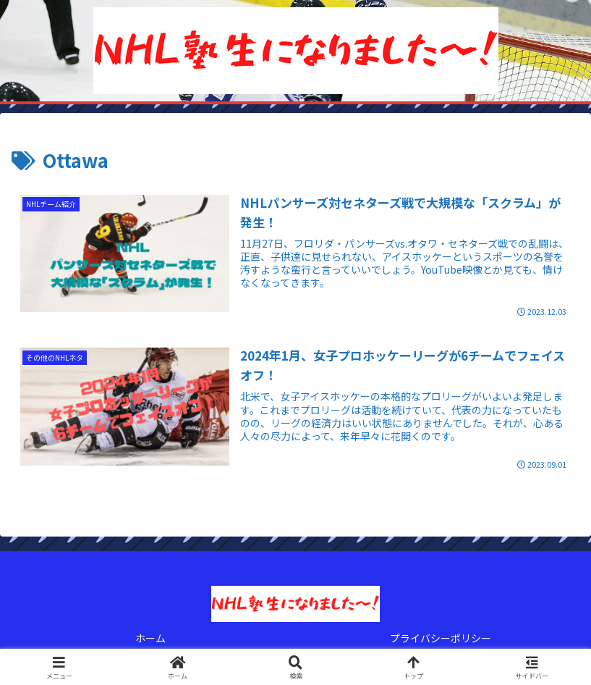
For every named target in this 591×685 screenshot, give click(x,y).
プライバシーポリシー (440, 638)
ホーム (150, 638)
